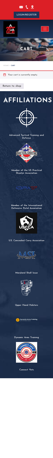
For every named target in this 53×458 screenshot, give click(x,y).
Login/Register (26, 15)
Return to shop (12, 86)
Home (6, 65)
